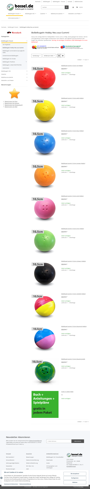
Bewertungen (30, 457)
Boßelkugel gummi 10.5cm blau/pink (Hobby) (74, 326)
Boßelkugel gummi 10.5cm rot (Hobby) (72, 65)
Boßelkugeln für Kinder (9, 59)
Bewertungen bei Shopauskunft (14, 105)
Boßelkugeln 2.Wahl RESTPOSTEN (12, 65)
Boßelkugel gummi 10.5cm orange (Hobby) (73, 163)
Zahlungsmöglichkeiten (12, 463)
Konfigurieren (74, 478)
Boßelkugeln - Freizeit (59, 1)
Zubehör (3, 74)
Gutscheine (6, 68)
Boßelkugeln (46, 1)
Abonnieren (77, 441)
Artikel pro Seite (48, 55)
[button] (73, 7)
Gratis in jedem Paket (67, 391)
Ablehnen (74, 482)
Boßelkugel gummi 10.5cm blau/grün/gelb (73, 359)
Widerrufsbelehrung (32, 463)
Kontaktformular (71, 466)
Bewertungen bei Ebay (11, 101)
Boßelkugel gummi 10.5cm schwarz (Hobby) (73, 261)
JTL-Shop (81, 487)
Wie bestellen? (10, 457)
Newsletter (9, 466)
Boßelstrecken (79, 1)
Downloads (49, 460)
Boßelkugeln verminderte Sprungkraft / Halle (14, 51)
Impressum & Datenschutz (11, 484)
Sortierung (36, 55)
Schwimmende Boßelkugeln (10, 55)
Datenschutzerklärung (25, 484)
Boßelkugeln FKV (6, 71)
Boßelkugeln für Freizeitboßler (55, 457)
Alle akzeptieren (75, 473)
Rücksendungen (10, 469)
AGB (27, 469)
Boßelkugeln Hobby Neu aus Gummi (13, 47)
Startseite (38, 1)
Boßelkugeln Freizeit (7, 41)
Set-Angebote (6, 44)
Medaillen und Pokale (7, 80)
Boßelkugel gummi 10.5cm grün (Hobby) (72, 228)
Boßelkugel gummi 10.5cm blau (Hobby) (72, 131)
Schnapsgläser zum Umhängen (51, 467)
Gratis (48, 463)
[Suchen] (53, 7)
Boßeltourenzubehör (7, 77)
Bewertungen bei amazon (12, 103)
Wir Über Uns (30, 466)
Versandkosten (10, 460)
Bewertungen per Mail (11, 107)
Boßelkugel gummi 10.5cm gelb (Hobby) (72, 98)
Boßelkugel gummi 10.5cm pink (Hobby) (72, 196)
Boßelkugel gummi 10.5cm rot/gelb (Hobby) (73, 294)
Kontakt (70, 1)
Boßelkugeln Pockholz (9, 62)
